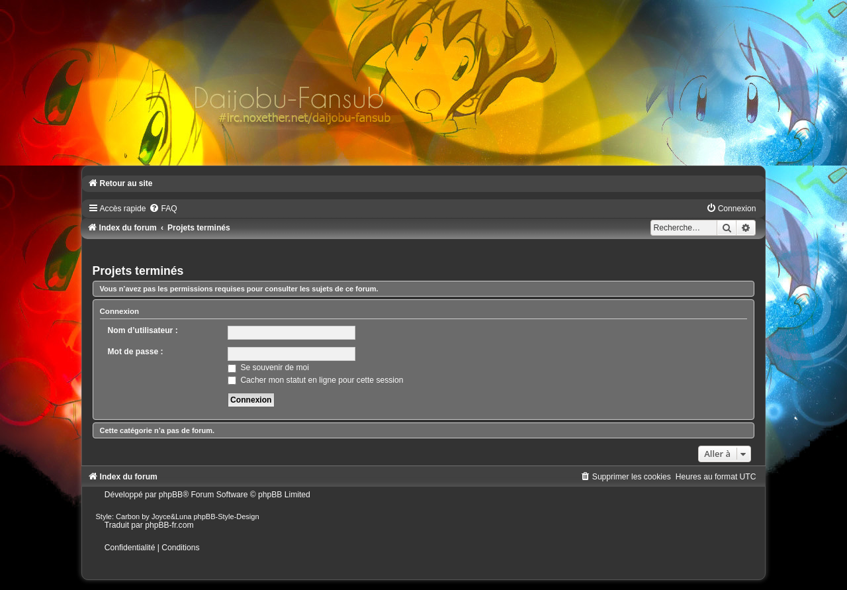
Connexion (120, 311)
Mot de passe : (135, 351)
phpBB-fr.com (169, 525)
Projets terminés (138, 270)
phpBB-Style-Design (226, 516)
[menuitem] (163, 208)
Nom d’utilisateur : (143, 330)
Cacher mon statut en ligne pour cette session (315, 380)
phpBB (171, 494)
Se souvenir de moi (268, 367)
